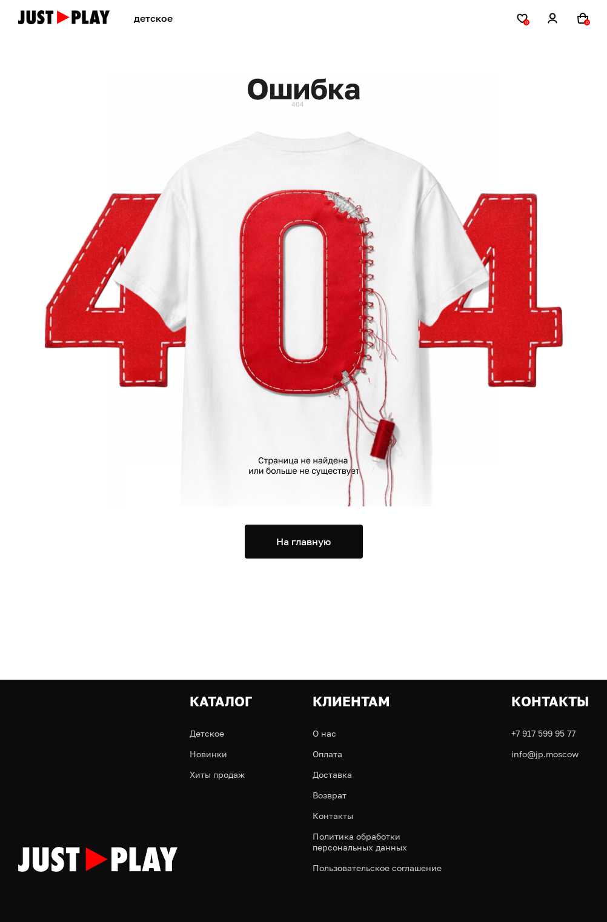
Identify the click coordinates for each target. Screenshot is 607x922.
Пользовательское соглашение (377, 868)
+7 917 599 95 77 (543, 733)
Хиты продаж (217, 774)
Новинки (208, 754)
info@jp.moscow (545, 754)
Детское (207, 733)
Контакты (333, 816)
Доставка (332, 774)
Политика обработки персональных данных (360, 841)
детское (153, 18)
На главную (303, 542)
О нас (324, 733)
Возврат (330, 795)
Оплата (327, 754)
